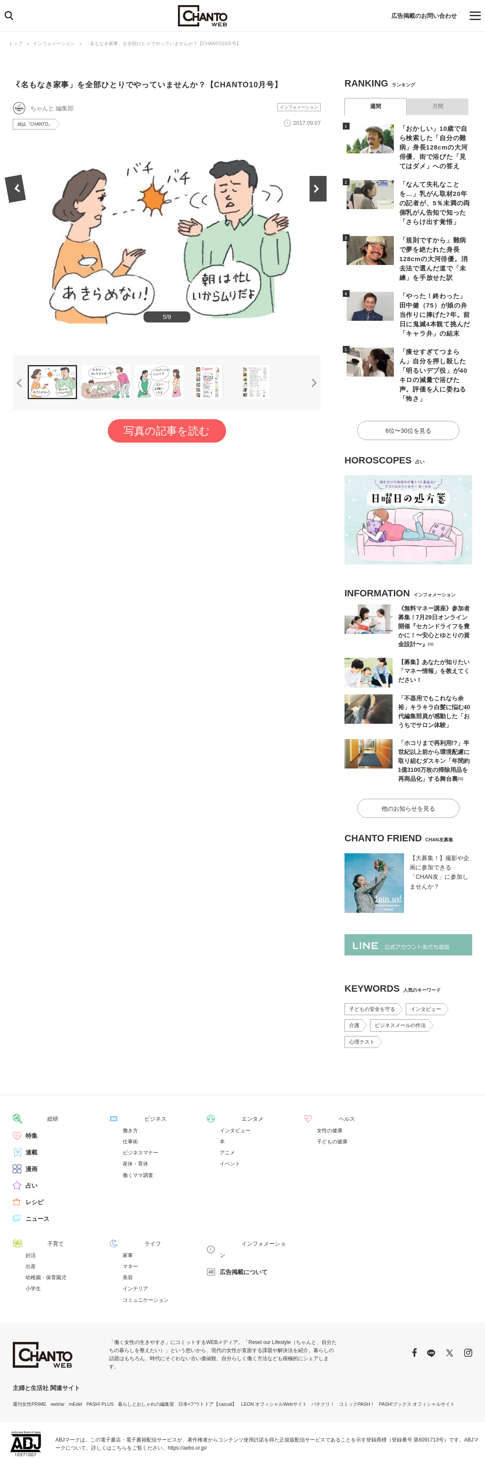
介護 (354, 992)
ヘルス (326, 1085)
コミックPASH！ (357, 1370)
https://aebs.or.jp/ (187, 1414)
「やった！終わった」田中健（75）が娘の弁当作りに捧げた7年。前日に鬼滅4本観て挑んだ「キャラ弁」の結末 (434, 298)
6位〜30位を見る (408, 399)
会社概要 (462, 1442)
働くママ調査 (138, 1142)
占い (31, 1151)
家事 (128, 1221)
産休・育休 (135, 1130)
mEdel (75, 1370)
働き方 (130, 1097)
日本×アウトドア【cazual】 (207, 1370)
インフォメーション (54, 43)
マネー (130, 1232)
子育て (34, 1209)
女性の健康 (329, 1097)
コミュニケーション (146, 1266)
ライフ (132, 1209)
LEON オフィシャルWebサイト (274, 1370)
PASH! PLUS (100, 1370)
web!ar (58, 1370)
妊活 (31, 1221)
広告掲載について (243, 1226)
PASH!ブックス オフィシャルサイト (417, 1370)
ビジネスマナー (140, 1119)
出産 (31, 1232)
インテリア (135, 1255)
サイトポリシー (428, 1442)
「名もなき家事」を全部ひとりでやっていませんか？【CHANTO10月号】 (163, 43)
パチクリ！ (323, 1370)
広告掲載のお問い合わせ (424, 15)
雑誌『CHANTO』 (38, 141)
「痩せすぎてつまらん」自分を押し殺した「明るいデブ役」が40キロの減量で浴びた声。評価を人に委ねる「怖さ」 (434, 352)
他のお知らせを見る (408, 775)
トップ (16, 43)
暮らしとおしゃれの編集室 (146, 1370)
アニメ (227, 1119)
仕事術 (130, 1108)
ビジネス (134, 1085)
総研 (31, 1085)
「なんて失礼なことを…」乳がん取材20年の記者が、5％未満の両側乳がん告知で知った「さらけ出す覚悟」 (434, 199)
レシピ (34, 1168)
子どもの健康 (332, 1108)
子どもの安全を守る (372, 976)
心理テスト (362, 1009)
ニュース (37, 1185)
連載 (31, 1118)
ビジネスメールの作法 (400, 992)
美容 (128, 1243)
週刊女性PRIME (29, 1370)
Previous (13, 243)
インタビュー (425, 976)
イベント (230, 1130)
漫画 (31, 1135)
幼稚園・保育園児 (46, 1243)
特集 (31, 1102)
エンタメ (232, 1085)
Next (320, 243)
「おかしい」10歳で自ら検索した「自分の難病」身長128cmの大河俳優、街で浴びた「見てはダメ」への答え (434, 146)
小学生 (33, 1255)
